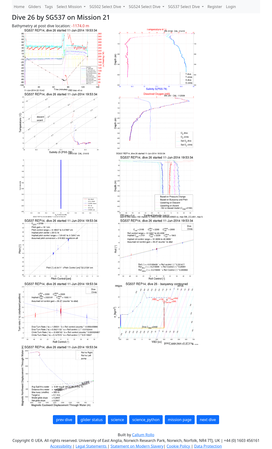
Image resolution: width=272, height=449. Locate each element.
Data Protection (208, 446)
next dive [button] (208, 419)
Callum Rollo (143, 434)
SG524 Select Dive (145, 6)
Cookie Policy (178, 446)
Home (19, 6)
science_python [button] (146, 419)
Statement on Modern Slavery (137, 446)
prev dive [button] (64, 419)
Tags (49, 6)
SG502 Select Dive (105, 6)
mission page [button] (180, 419)
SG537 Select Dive (184, 6)
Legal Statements (91, 446)
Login (231, 6)
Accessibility (61, 446)
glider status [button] (91, 419)
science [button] (117, 419)
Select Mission (70, 6)
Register (214, 6)
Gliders (34, 6)
